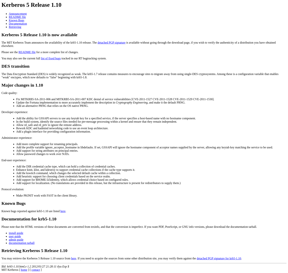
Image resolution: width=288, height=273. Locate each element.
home (24, 269)
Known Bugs (16, 20)
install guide (16, 233)
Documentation (18, 23)
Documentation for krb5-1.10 (28, 219)
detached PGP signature (111, 42)
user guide (15, 236)
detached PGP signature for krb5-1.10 (219, 258)
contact (35, 269)
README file (17, 17)
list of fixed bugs (51, 58)
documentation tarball (22, 243)
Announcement (18, 13)
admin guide (16, 239)
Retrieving (15, 26)
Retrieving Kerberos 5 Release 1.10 (34, 250)
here (63, 211)
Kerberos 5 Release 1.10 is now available (39, 34)
